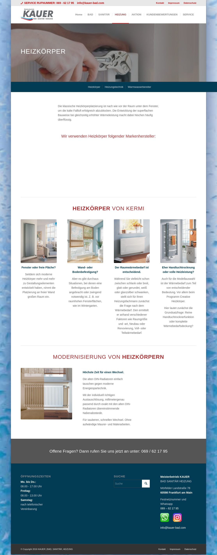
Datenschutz (190, 3)
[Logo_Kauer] (39, 14)
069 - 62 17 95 (65, 2)
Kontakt (160, 3)
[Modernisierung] (46, 393)
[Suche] (132, 484)
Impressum (174, 3)
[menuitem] (160, 3)
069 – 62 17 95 (169, 508)
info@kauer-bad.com (90, 2)
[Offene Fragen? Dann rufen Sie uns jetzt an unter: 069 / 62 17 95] (108, 451)
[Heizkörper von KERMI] (39, 241)
